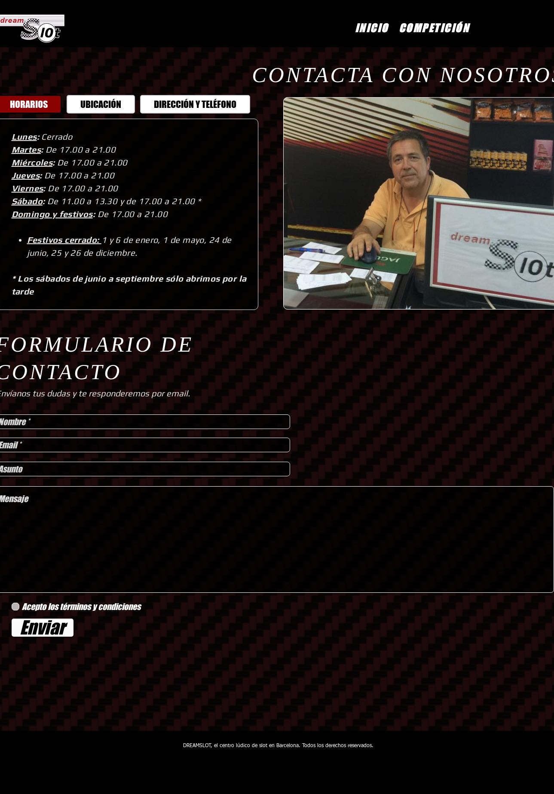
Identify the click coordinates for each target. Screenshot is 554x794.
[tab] (101, 104)
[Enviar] (42, 628)
